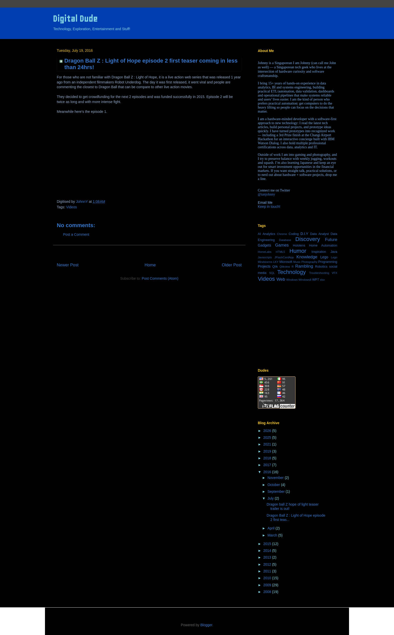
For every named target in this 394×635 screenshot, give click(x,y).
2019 (267, 451)
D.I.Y (304, 234)
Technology (291, 272)
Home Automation (323, 245)
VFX (334, 272)
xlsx (322, 279)
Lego (324, 257)
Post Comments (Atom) (160, 278)
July (271, 498)
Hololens (299, 245)
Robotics (321, 266)
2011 (267, 571)
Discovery (307, 239)
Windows (292, 279)
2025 (267, 437)
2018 (267, 458)
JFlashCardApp (284, 257)
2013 (267, 557)
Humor (297, 251)
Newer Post (68, 265)
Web (280, 279)
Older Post (232, 265)
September (276, 492)
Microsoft (285, 262)
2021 (267, 444)
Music (297, 261)
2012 (267, 564)
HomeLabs (264, 251)
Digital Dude (75, 19)
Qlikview (284, 266)
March (272, 535)
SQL (272, 272)
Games (282, 245)
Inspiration (318, 252)
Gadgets (264, 245)
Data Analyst (319, 234)
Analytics (269, 234)
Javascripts (265, 257)
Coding (294, 234)
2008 (267, 592)
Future (331, 239)
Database (285, 239)
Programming (327, 262)
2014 (267, 551)
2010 (267, 578)
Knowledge (307, 257)
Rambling (304, 266)
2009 (267, 585)
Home (150, 265)
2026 (267, 431)
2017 (267, 465)
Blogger (206, 625)
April (271, 528)
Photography (309, 261)
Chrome (282, 233)
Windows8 (305, 279)
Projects (264, 266)
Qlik (275, 266)
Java (333, 252)
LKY (275, 261)
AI (259, 234)
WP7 (315, 279)
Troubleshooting (319, 272)
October (274, 485)
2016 (267, 472)
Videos (71, 207)
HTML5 (280, 251)
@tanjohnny (266, 194)
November (275, 478)
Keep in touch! (269, 207)
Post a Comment (76, 234)
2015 (267, 544)
